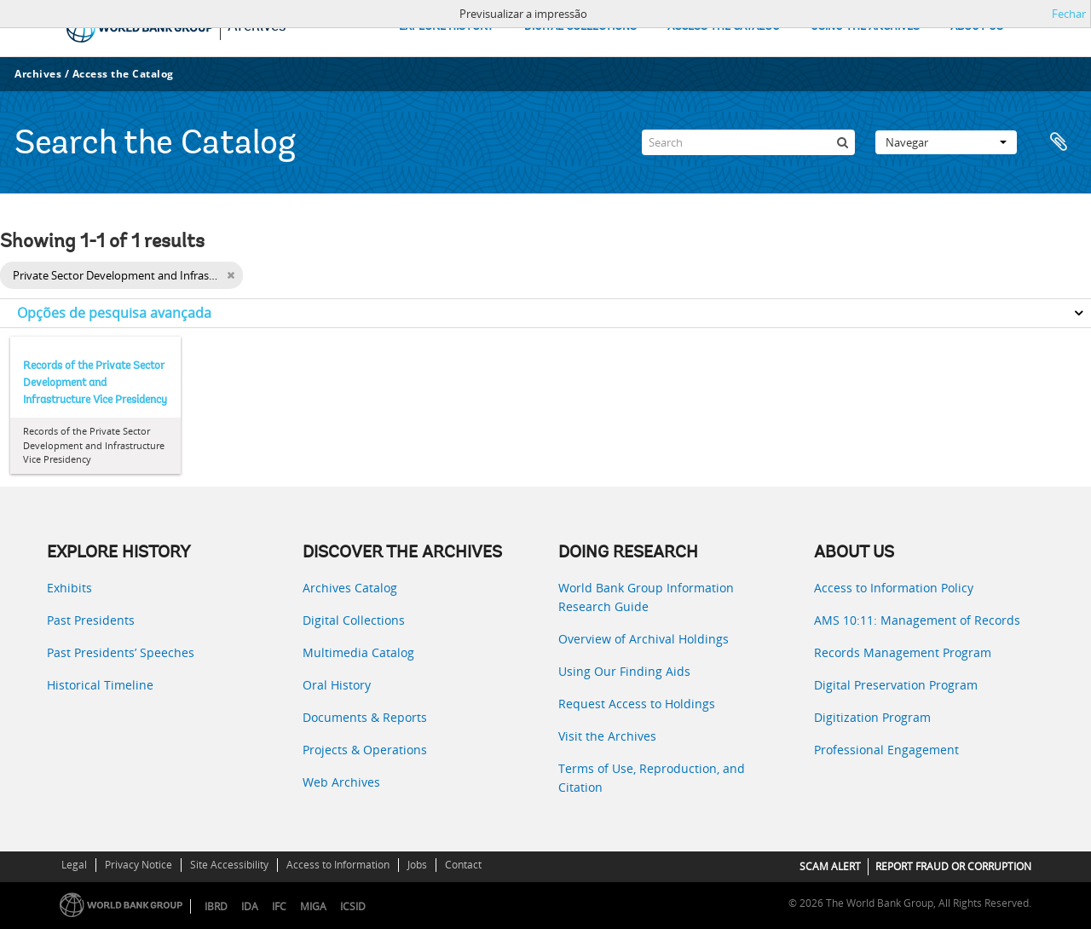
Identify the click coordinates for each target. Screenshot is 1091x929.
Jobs (417, 864)
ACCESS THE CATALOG (723, 26)
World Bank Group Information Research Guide (646, 597)
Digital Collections (354, 620)
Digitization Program (872, 717)
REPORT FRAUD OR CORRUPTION (953, 866)
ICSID (353, 906)
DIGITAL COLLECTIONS (580, 26)
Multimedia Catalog (358, 652)
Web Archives (341, 782)
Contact (463, 864)
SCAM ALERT (830, 866)
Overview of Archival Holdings (643, 639)
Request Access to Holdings (636, 703)
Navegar (946, 142)
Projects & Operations (365, 749)
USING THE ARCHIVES (865, 26)
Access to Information (338, 864)
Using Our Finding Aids (624, 671)
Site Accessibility (229, 864)
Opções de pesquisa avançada (114, 312)
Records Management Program (902, 652)
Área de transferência (1058, 142)
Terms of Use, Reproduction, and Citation (651, 777)
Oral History (337, 685)
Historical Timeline (100, 685)
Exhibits (69, 588)
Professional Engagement (886, 749)
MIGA (313, 906)
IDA (249, 906)
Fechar (1069, 13)
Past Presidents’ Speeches (120, 652)
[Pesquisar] (842, 142)
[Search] (748, 142)
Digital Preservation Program (896, 685)
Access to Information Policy (893, 588)
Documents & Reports (365, 717)
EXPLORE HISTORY (446, 26)
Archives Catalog (350, 588)
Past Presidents (91, 620)
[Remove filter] (230, 275)
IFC (279, 906)
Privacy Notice (138, 864)
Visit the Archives (607, 736)
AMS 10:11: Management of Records (917, 620)
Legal (74, 864)
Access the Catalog (123, 73)
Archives (37, 73)
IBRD (216, 906)
